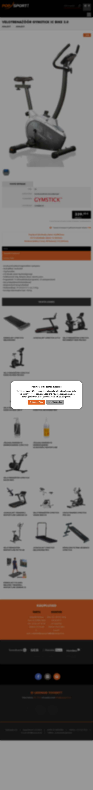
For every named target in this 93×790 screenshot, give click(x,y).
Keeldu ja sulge (55, 402)
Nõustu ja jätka (36, 402)
